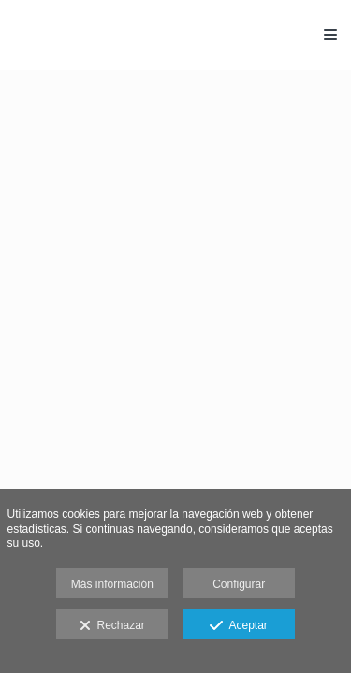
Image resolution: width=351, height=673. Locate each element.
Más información (112, 584)
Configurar (238, 584)
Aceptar (238, 626)
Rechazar (112, 626)
